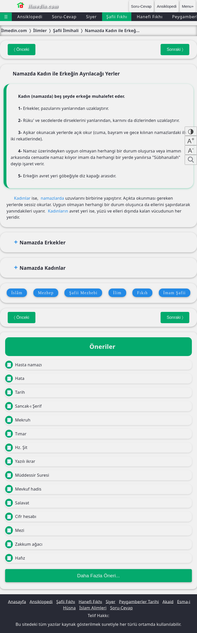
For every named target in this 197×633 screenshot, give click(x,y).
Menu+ (188, 6)
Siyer (91, 17)
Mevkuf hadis (23, 489)
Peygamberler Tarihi (139, 601)
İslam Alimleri (92, 608)
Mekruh (18, 420)
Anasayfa (17, 601)
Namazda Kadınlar (42, 267)
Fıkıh (142, 293)
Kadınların (58, 211)
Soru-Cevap (141, 6)
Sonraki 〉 (175, 49)
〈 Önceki (21, 49)
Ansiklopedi (166, 6)
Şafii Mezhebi (83, 293)
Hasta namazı (23, 365)
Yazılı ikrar (20, 461)
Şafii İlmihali (66, 30)
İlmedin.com (14, 30)
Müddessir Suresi (27, 475)
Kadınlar (22, 198)
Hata (14, 379)
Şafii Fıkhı (116, 17)
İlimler (40, 30)
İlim (117, 293)
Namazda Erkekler (42, 242)
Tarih (15, 392)
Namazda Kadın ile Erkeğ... (112, 30)
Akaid (167, 601)
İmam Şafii (174, 293)
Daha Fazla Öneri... (98, 575)
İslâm (17, 293)
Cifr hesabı (20, 517)
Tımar (15, 434)
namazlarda (52, 198)
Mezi (14, 530)
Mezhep (46, 293)
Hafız (15, 558)
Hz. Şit (16, 448)
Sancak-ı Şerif (23, 406)
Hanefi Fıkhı (150, 17)
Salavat (17, 503)
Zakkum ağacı (23, 544)
